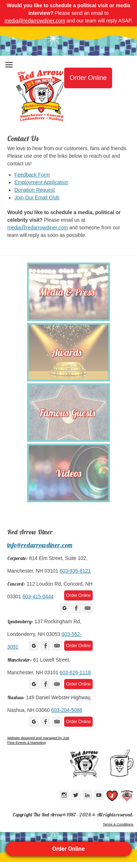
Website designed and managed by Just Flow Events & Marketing (38, 740)
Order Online (68, 848)
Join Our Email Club (36, 197)
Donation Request (34, 190)
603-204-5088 (66, 710)
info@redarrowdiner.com (39, 545)
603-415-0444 (37, 596)
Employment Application (41, 182)
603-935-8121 (75, 571)
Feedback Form (32, 175)
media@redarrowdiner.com (35, 21)
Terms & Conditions (118, 824)
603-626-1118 (75, 672)
